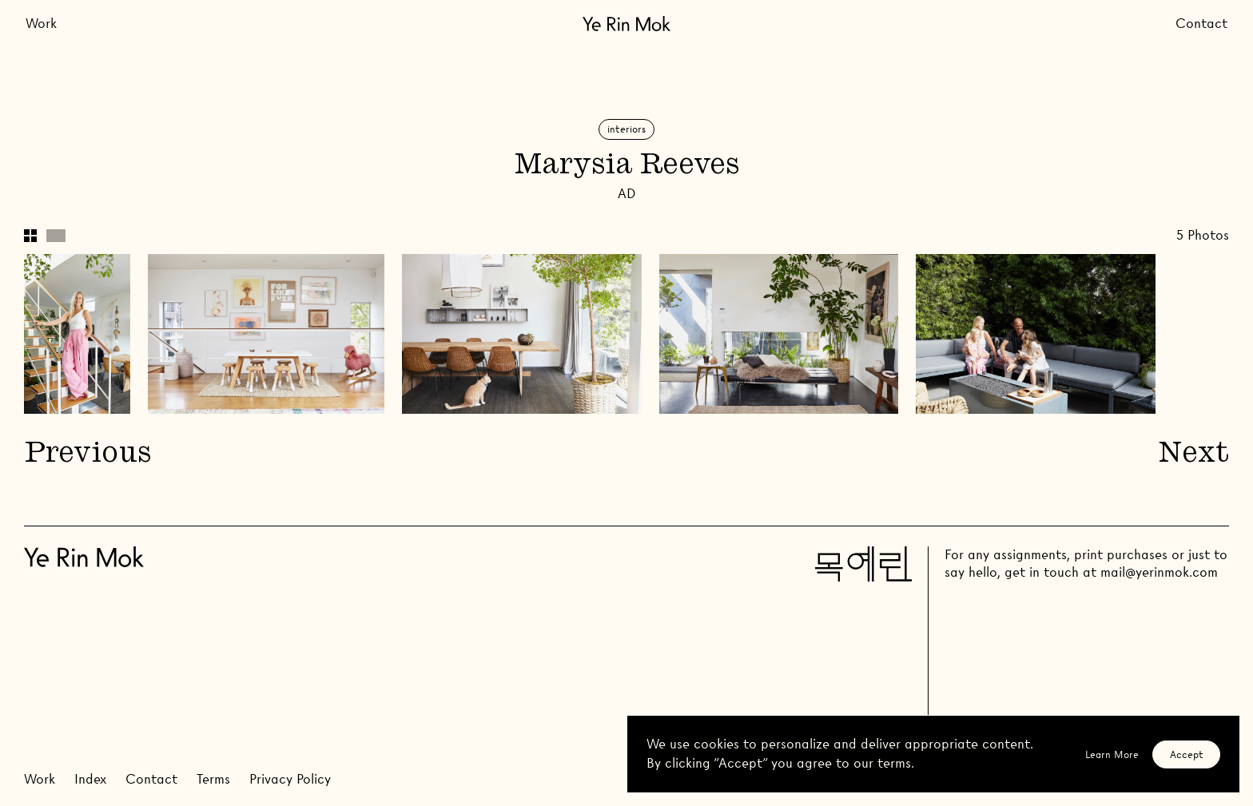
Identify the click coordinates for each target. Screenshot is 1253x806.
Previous (87, 455)
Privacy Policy (290, 779)
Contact (1201, 23)
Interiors (626, 129)
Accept (1186, 754)
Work (41, 23)
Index (90, 779)
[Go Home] (626, 23)
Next (1194, 455)
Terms (213, 779)
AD (626, 193)
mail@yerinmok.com (1159, 572)
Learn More (1112, 754)
